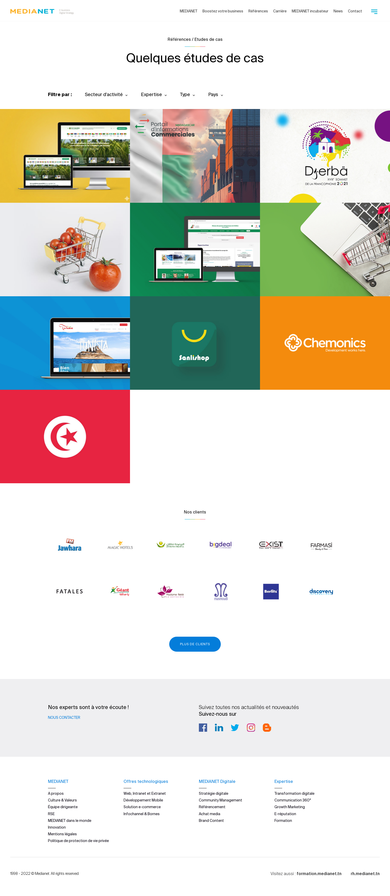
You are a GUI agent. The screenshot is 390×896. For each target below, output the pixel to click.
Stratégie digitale (213, 793)
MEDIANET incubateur (310, 11)
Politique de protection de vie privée (78, 841)
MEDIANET (188, 11)
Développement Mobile (143, 800)
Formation (283, 821)
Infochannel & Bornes (142, 814)
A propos (56, 793)
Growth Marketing (289, 807)
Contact (355, 11)
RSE (51, 814)
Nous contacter (64, 717)
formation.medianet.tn (319, 873)
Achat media (209, 814)
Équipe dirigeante (63, 807)
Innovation (57, 827)
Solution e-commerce (142, 807)
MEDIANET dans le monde (69, 821)
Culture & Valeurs (62, 800)
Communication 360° (292, 800)
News (338, 11)
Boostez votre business (222, 11)
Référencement (212, 807)
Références (258, 11)
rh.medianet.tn (365, 873)
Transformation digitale (294, 793)
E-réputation (285, 814)
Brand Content (211, 821)
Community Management (220, 800)
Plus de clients (195, 644)
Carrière (280, 11)
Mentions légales (62, 834)
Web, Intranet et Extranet (145, 793)
